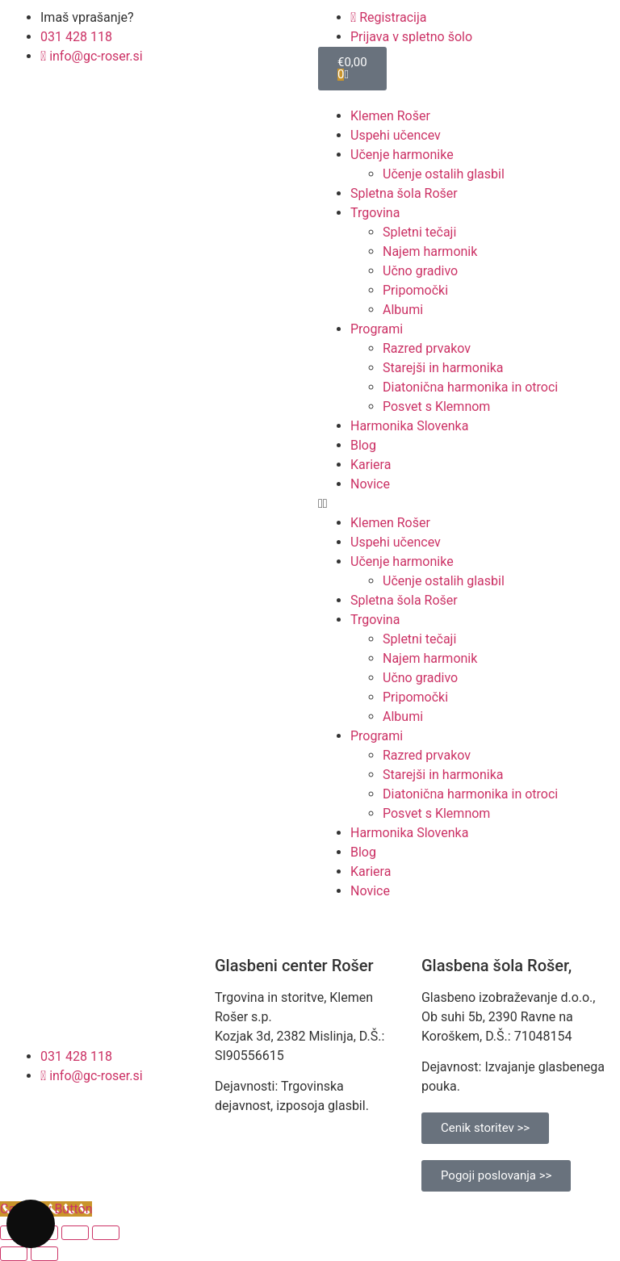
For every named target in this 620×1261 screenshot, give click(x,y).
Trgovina (375, 212)
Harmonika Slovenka (409, 426)
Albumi (403, 309)
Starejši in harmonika (443, 367)
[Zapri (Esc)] (105, 1232)
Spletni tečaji (419, 232)
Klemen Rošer (390, 116)
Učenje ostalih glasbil (444, 174)
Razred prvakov (427, 348)
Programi (376, 329)
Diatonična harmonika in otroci (470, 387)
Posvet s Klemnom (436, 406)
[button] (465, 503)
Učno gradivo (420, 271)
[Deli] (75, 1232)
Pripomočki (415, 290)
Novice (370, 484)
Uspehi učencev (395, 135)
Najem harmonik (430, 251)
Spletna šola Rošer (404, 193)
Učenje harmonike (402, 154)
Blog (363, 445)
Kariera (370, 464)
